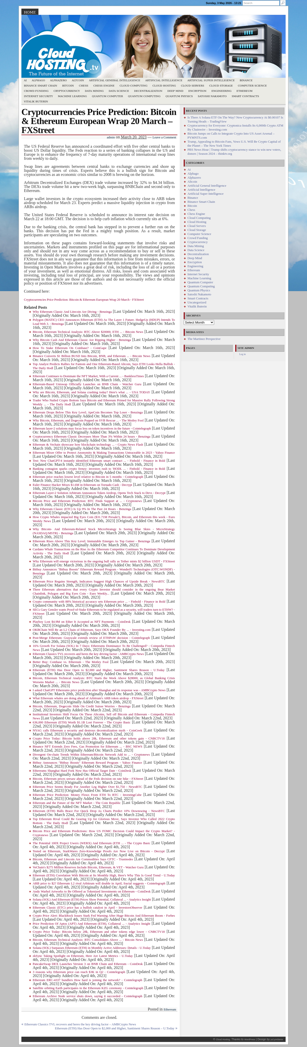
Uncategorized (196, 302)
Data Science (119, 91)
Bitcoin (68, 85)
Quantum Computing (144, 96)
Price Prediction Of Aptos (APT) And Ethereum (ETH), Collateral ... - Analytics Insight (91, 923)
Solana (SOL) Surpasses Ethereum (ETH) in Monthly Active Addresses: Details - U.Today (92, 948)
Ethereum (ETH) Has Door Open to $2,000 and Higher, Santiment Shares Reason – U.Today (114, 1028)
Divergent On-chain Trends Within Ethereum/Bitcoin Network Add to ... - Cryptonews (91, 754)
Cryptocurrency (67, 91)
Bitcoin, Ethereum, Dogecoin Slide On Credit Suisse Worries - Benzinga (82, 706)
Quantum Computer (107, 96)
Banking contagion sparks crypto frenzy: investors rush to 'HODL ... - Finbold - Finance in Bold (99, 469)
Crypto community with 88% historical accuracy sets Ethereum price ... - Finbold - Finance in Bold (99, 601)
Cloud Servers (192, 85)
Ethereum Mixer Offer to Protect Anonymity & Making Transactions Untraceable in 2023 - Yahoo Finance (104, 452)
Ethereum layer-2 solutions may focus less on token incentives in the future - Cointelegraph (92, 428)
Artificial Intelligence (163, 80)
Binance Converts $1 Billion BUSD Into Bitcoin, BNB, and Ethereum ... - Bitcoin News (91, 356)
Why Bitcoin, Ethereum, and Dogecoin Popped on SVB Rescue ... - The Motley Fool (88, 420)
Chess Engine (103, 85)
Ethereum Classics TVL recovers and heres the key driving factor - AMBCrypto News (88, 654)
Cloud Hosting (164, 85)
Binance (246, 80)
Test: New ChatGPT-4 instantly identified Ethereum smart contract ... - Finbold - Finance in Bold (99, 460)
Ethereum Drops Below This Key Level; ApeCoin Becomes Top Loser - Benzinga (88, 412)
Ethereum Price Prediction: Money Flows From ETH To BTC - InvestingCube (87, 795)
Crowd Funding (36, 91)
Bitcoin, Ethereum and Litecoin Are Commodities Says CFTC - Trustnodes (83, 859)
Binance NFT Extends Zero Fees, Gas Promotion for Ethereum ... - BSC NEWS (87, 746)
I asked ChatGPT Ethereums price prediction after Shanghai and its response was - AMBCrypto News (99, 690)
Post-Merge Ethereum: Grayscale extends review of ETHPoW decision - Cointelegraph (91, 638)
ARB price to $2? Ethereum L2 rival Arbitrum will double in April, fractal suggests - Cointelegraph (99, 883)
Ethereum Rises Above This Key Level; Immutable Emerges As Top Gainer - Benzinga (91, 541)
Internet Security (38, 96)
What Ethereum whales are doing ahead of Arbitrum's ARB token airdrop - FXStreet (88, 698)
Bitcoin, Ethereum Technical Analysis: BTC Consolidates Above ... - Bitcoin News (88, 940)
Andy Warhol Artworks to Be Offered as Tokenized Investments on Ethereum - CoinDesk (91, 891)
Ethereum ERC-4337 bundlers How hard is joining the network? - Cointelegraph (87, 980)
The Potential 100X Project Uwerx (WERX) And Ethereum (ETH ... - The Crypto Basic (91, 843)
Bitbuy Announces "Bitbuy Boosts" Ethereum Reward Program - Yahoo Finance (87, 762)
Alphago (38, 80)
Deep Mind (175, 91)
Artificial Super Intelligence (211, 80)
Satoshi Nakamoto (212, 96)
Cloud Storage (221, 85)
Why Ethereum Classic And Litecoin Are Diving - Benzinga (72, 312)
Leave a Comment (164, 137)
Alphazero (58, 80)
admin (111, 137)
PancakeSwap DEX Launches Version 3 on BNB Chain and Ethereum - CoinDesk (88, 964)
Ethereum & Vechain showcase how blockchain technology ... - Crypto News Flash (88, 444)
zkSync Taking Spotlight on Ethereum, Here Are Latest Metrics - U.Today (83, 956)
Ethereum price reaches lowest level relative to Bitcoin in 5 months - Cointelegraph (88, 477)
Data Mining (94, 91)
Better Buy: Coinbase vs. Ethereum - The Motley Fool (70, 662)
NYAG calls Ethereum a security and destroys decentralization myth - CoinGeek (87, 730)
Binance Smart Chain (40, 85)
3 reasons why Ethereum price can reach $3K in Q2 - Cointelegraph (79, 972)
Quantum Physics (179, 96)
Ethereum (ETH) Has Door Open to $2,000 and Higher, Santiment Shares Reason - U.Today (99, 670)
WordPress (249, 1039)
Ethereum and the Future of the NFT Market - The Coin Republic (77, 803)
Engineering (221, 91)
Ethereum (245, 91)
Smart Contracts (245, 96)
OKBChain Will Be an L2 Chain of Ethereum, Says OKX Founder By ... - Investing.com (91, 630)
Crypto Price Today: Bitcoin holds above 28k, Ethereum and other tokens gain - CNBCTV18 (99, 738)
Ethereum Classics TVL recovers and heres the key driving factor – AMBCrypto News (80, 1024)
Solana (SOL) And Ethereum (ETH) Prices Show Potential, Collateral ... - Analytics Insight (92, 899)
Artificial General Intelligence (114, 80)
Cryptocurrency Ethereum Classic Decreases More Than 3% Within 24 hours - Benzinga (91, 436)
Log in (242, 354)
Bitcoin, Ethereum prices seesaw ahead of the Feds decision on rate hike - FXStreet (88, 779)
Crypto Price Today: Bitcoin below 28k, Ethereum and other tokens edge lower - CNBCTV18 (99, 932)
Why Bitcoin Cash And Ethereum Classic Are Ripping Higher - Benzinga (82, 340)
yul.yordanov (277, 1039)
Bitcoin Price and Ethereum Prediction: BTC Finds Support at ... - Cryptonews (87, 501)
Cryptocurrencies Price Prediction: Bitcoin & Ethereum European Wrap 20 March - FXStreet (84, 299)
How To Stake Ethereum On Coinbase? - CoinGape (69, 348)
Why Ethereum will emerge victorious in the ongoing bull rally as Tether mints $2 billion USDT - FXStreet (104, 561)
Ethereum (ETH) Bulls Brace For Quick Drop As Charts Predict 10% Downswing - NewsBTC (99, 811)
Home (30, 12)
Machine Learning (72, 96)
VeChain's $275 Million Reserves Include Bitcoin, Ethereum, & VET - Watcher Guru (88, 867)
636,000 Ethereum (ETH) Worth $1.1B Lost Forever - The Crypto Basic (82, 722)
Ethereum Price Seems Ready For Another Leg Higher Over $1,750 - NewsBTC (87, 787)
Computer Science (252, 85)
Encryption (197, 91)
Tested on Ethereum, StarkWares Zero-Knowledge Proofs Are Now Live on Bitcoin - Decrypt (99, 851)
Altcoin (78, 80)
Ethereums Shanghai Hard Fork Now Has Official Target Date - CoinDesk (82, 770)
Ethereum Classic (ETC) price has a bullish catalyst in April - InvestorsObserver (87, 907)
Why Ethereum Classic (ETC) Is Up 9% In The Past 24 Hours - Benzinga (82, 509)
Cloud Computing (133, 85)
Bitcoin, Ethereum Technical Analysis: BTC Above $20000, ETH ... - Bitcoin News (88, 332)
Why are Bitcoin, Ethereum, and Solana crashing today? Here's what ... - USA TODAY (91, 392)
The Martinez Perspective (203, 339)
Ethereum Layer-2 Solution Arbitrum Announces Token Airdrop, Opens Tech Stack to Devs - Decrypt (99, 493)
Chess (83, 85)
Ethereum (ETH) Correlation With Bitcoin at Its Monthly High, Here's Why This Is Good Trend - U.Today (104, 875)
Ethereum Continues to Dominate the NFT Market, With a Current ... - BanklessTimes (88, 376)
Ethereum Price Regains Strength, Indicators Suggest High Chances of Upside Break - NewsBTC (99, 581)
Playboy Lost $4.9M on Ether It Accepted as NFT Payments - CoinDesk (82, 622)
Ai (25, 80)
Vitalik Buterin (36, 101)
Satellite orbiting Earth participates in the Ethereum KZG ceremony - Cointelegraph (88, 988)
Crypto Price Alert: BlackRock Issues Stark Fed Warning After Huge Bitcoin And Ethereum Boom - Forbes (104, 915)
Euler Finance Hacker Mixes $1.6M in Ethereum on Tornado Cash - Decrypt (82, 485)
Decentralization (148, 91)
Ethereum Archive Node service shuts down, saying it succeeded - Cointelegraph (87, 996)
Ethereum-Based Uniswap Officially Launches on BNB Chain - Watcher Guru (87, 384)
